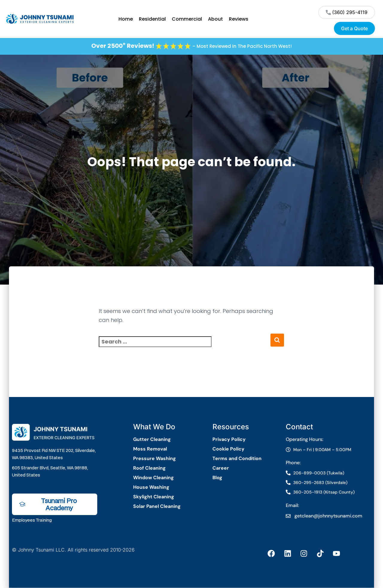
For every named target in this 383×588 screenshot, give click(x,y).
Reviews (238, 19)
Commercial (187, 19)
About (215, 19)
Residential (152, 19)
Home (125, 19)
